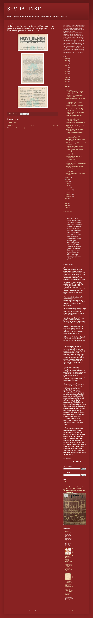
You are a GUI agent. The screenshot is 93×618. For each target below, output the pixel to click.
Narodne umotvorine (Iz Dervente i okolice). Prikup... (74, 106)
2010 (66, 65)
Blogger (72, 610)
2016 (66, 77)
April (67, 179)
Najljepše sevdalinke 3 (68, 532)
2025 (66, 207)
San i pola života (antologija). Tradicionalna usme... (73, 136)
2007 (66, 58)
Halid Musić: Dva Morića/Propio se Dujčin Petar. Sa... (74, 147)
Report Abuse (67, 211)
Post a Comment (13, 122)
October (68, 192)
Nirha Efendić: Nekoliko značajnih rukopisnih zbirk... (74, 103)
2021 (66, 199)
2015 (66, 75)
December (69, 196)
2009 (66, 63)
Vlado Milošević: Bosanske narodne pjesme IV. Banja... (74, 160)
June (67, 183)
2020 (66, 86)
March (68, 177)
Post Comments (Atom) (19, 128)
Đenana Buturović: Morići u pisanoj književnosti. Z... (74, 133)
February (68, 90)
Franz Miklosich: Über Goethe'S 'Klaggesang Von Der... (73, 120)
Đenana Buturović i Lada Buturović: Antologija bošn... (74, 150)
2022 (66, 201)
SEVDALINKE (24, 9)
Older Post (55, 125)
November (69, 194)
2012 (66, 69)
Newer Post (10, 125)
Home (32, 125)
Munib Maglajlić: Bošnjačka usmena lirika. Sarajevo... (74, 167)
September (69, 190)
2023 (66, 203)
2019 (66, 84)
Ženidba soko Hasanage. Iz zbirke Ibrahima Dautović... (74, 116)
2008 (66, 61)
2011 (66, 67)
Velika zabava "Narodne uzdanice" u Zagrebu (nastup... (74, 157)
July (67, 185)
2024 (66, 205)
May (67, 181)
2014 (66, 73)
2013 (66, 71)
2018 (66, 82)
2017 (66, 80)
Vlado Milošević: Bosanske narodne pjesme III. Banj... (74, 130)
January (68, 88)
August (68, 188)
